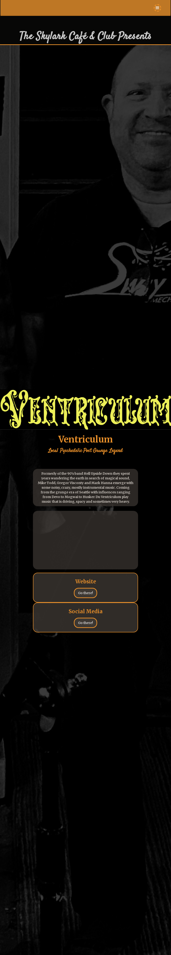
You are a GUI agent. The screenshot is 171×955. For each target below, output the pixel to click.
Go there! (85, 593)
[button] (157, 8)
